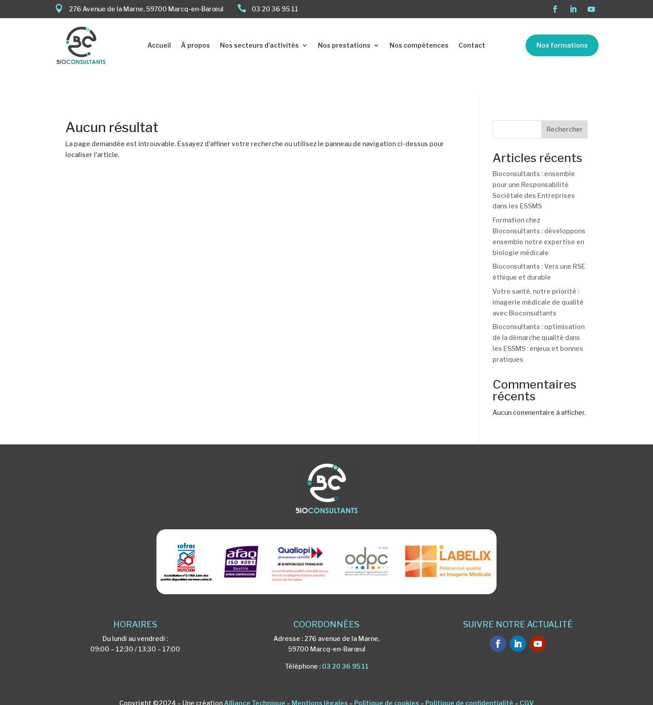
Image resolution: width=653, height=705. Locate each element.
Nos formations (562, 45)
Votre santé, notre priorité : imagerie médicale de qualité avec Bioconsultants (538, 281)
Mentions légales (320, 682)
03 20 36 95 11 (345, 645)
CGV (527, 682)
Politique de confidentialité (469, 682)
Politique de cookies (386, 682)
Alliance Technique (254, 682)
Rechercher (564, 108)
